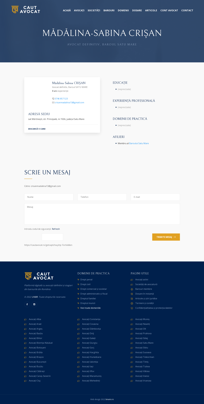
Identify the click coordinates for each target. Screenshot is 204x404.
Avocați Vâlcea (142, 371)
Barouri (108, 10)
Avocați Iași (87, 366)
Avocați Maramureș (92, 376)
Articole (151, 10)
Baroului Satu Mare (139, 143)
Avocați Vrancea (143, 380)
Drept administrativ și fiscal (93, 293)
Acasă (67, 10)
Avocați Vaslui (142, 376)
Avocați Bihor (35, 338)
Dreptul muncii (87, 303)
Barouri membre (143, 288)
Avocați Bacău (36, 333)
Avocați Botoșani (37, 347)
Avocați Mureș (142, 319)
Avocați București (37, 361)
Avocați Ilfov (88, 371)
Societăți (94, 10)
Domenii (123, 10)
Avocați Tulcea (142, 366)
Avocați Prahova (143, 333)
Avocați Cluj (34, 380)
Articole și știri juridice (146, 298)
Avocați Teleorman (144, 357)
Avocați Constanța (91, 319)
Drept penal (86, 279)
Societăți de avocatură (146, 284)
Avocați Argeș (35, 328)
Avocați (79, 10)
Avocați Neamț (142, 324)
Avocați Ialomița (90, 361)
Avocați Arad (35, 324)
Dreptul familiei (88, 298)
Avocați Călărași (37, 371)
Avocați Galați (89, 338)
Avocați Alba (35, 319)
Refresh (56, 228)
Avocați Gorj (88, 347)
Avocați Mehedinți (91, 380)
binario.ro (110, 399)
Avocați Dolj (88, 333)
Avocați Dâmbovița (91, 328)
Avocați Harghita (90, 352)
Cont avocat (169, 10)
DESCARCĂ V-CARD (37, 129)
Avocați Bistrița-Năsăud (40, 342)
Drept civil (85, 284)
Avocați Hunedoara (91, 357)
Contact (187, 10)
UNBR (35, 296)
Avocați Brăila (35, 352)
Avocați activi (141, 279)
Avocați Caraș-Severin (40, 376)
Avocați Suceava (143, 352)
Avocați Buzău (36, 366)
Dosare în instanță (144, 293)
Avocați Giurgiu (89, 342)
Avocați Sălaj (141, 338)
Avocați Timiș (142, 361)
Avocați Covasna (90, 324)
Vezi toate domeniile (90, 307)
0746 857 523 (61, 99)
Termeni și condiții (144, 303)
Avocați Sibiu (141, 347)
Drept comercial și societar (93, 288)
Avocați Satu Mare (144, 342)
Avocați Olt (140, 328)
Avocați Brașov (36, 357)
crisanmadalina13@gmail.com (69, 102)
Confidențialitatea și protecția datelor (153, 307)
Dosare (137, 10)
